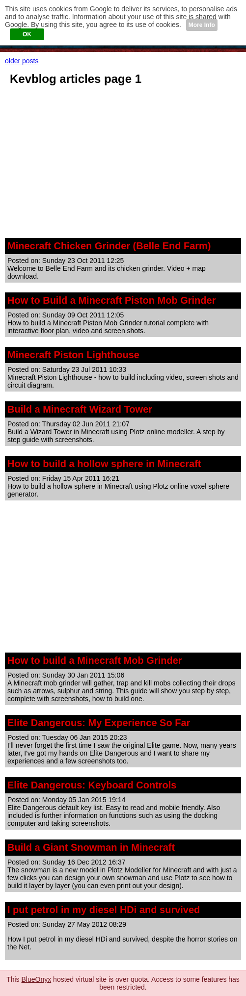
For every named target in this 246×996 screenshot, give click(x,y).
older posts (21, 61)
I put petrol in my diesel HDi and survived (103, 909)
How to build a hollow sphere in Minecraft (104, 463)
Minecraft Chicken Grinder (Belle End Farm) (109, 245)
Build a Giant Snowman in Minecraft (91, 847)
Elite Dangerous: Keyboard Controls (92, 785)
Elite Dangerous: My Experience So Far (98, 722)
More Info (202, 25)
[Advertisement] (123, 164)
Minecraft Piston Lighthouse (73, 354)
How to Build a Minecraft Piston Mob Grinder (111, 300)
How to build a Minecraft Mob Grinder (94, 660)
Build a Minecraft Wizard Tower (79, 409)
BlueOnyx (37, 979)
